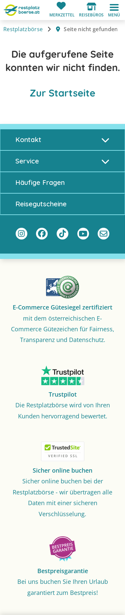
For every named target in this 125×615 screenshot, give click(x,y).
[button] (91, 10)
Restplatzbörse (23, 29)
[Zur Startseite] (21, 9)
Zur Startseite (62, 93)
